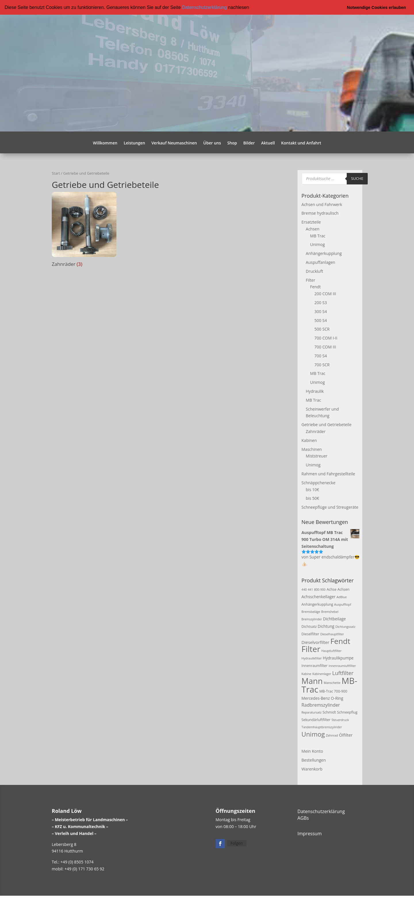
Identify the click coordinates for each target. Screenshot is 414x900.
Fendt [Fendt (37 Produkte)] (340, 641)
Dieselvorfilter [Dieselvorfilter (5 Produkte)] (315, 642)
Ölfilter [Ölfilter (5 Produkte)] (346, 735)
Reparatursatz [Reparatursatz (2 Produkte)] (312, 712)
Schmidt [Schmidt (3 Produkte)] (329, 712)
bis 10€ (312, 489)
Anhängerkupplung (324, 253)
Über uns (212, 143)
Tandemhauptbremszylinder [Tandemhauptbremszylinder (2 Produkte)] (322, 727)
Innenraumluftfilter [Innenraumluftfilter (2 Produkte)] (342, 666)
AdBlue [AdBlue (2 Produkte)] (342, 597)
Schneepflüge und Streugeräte (330, 507)
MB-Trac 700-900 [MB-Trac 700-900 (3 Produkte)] (333, 691)
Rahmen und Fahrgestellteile (328, 473)
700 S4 (321, 356)
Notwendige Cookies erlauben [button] (376, 7)
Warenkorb (312, 768)
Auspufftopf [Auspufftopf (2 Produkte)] (342, 604)
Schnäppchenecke (319, 482)
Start (56, 173)
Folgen (237, 843)
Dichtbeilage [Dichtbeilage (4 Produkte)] (334, 618)
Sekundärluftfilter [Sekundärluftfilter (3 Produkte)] (316, 719)
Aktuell (268, 143)
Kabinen (309, 440)
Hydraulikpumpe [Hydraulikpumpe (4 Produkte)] (338, 658)
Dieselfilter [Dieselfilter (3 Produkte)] (310, 633)
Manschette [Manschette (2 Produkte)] (332, 682)
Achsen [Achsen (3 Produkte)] (344, 589)
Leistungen (134, 143)
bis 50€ (312, 498)
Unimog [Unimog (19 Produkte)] (313, 734)
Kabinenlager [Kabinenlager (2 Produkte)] (321, 674)
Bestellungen (314, 759)
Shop (232, 143)
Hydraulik (315, 391)
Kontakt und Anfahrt (301, 143)
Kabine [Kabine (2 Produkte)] (306, 674)
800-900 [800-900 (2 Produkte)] (319, 590)
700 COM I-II (326, 338)
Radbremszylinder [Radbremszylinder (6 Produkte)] (321, 705)
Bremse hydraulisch (320, 213)
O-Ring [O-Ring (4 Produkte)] (337, 698)
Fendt (315, 286)
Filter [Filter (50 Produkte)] (311, 648)
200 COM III (325, 293)
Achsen (312, 229)
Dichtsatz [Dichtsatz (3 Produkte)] (309, 626)
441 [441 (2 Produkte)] (310, 590)
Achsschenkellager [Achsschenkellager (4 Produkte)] (319, 596)
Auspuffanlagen (320, 262)
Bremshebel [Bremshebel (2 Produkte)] (329, 612)
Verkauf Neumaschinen (174, 143)
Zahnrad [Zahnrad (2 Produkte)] (332, 735)
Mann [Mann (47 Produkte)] (312, 680)
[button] (251, 8)
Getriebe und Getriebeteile (327, 424)
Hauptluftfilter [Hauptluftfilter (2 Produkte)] (331, 651)
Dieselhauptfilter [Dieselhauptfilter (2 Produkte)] (332, 634)
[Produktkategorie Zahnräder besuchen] (84, 230)
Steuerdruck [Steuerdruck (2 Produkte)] (340, 720)
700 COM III (325, 347)
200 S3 (321, 302)
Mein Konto (312, 751)
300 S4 (321, 311)
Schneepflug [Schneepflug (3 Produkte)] (347, 712)
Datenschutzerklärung (204, 7)
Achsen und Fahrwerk (322, 204)
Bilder (249, 143)
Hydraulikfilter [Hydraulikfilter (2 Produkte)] (312, 658)
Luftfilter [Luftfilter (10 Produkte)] (342, 672)
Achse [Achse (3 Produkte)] (331, 589)
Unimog (317, 244)
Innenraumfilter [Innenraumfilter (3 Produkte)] (315, 665)
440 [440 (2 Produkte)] (304, 590)
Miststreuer (316, 456)
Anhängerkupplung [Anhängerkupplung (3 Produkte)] (317, 604)
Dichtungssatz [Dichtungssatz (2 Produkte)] (345, 627)
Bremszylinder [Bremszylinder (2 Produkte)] (312, 619)
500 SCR (322, 329)
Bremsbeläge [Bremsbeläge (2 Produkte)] (311, 612)
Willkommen (105, 143)
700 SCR (322, 364)
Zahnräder (316, 431)
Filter (310, 280)
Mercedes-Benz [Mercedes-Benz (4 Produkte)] (316, 698)
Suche (357, 178)
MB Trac (317, 235)
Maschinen (312, 449)
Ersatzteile (311, 222)
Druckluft (314, 271)
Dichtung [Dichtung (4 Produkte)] (326, 626)
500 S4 (321, 320)
